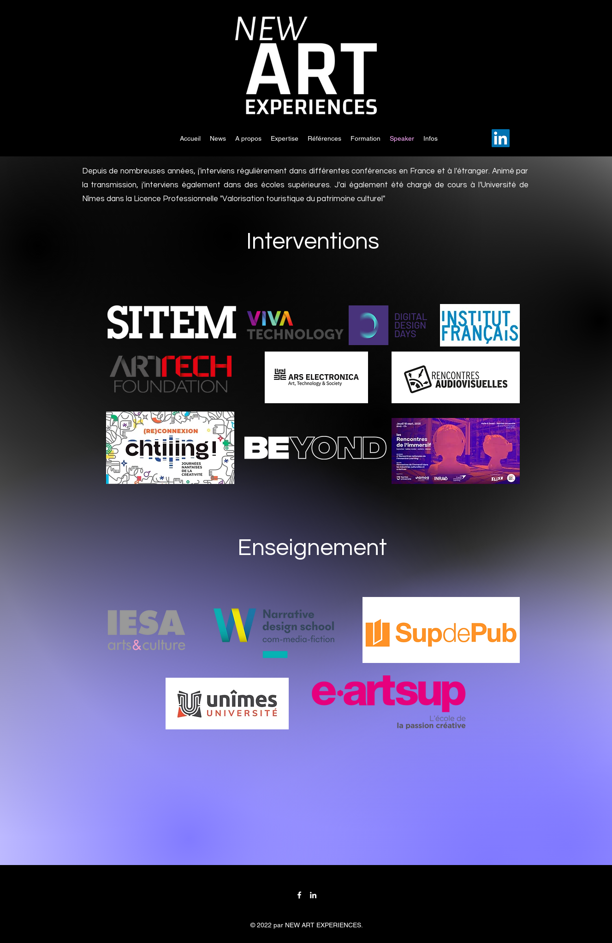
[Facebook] (299, 895)
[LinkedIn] (501, 138)
